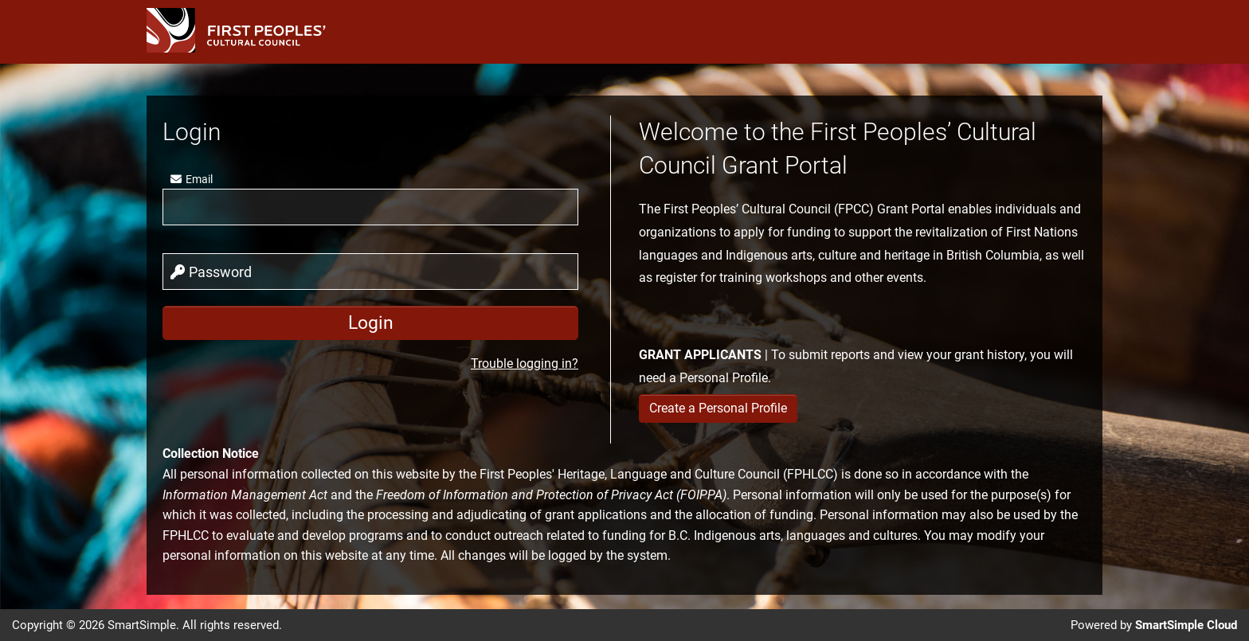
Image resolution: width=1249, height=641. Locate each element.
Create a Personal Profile (718, 408)
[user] (370, 207)
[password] (370, 271)
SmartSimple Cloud (1186, 625)
